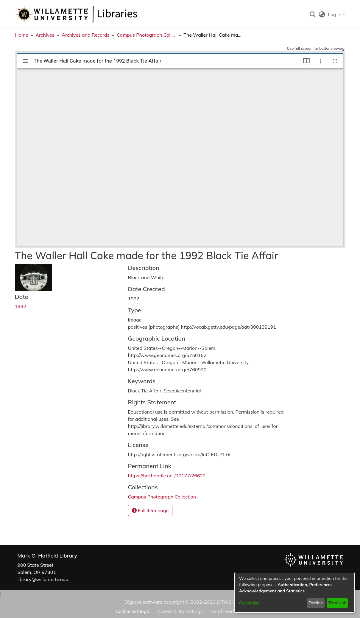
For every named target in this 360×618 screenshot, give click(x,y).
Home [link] (21, 35)
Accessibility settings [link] (179, 611)
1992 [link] (20, 306)
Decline (316, 602)
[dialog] (294, 592)
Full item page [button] (150, 510)
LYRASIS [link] (226, 602)
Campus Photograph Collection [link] (146, 35)
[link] (162, 497)
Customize (249, 602)
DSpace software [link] (143, 602)
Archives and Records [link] (85, 35)
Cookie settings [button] (132, 611)
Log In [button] (335, 14)
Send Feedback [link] (227, 611)
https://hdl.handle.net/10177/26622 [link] (167, 476)
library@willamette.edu (43, 579)
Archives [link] (44, 35)
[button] (313, 14)
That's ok (337, 602)
